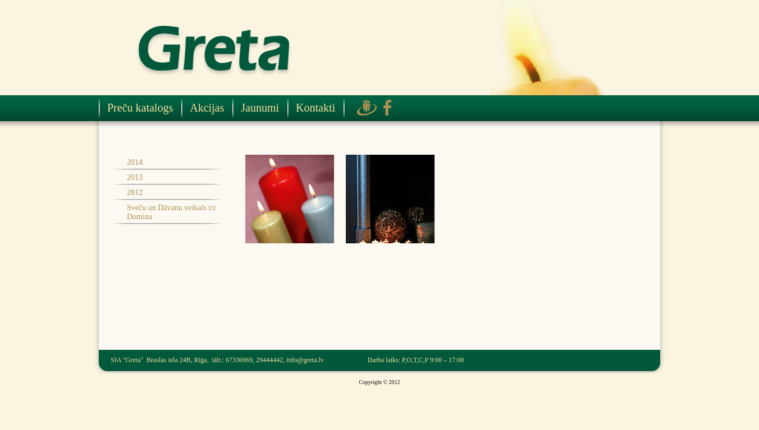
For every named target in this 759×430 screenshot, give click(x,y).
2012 (135, 192)
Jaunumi (260, 107)
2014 (135, 162)
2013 (135, 177)
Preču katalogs (140, 107)
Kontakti (315, 107)
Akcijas (207, 107)
